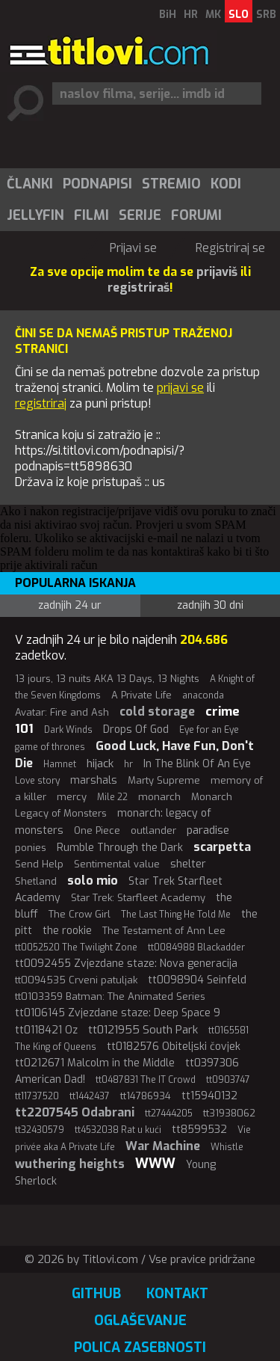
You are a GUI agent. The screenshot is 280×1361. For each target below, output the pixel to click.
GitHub (96, 1294)
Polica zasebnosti (140, 1348)
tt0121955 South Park (143, 1029)
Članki (30, 184)
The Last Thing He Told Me (176, 915)
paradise (208, 830)
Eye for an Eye (209, 730)
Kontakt (177, 1294)
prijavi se (180, 388)
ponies (30, 847)
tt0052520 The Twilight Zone (76, 947)
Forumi (196, 215)
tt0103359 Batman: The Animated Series (110, 996)
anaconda (203, 695)
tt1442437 (89, 1096)
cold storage (157, 711)
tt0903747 (228, 1080)
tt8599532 (199, 1129)
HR (191, 14)
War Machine (162, 1146)
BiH (167, 14)
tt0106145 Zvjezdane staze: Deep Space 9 (117, 1013)
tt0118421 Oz (46, 1030)
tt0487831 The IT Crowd (146, 1080)
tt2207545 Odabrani (74, 1112)
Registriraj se (230, 248)
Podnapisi (97, 184)
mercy (72, 796)
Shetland (36, 881)
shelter (188, 864)
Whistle (227, 1147)
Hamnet (59, 764)
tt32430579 (39, 1130)
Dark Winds (68, 730)
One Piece (97, 830)
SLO (238, 14)
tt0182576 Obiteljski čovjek (173, 1046)
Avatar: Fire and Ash (62, 712)
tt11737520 (37, 1096)
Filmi (91, 215)
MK (213, 14)
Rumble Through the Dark (120, 848)
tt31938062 (229, 1113)
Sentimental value (117, 864)
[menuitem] (29, 184)
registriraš (138, 287)
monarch (159, 796)
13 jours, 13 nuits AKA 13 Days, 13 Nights (107, 678)
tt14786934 (145, 1096)
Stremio (171, 184)
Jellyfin (35, 215)
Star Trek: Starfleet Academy (138, 897)
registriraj (40, 403)
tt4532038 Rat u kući (118, 1130)
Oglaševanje (140, 1321)
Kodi (226, 184)
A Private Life (141, 695)
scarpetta (222, 847)
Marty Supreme (164, 780)
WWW (155, 1164)
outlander (153, 830)
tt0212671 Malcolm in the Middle (95, 1063)
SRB (266, 14)
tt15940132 (209, 1096)
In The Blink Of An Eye (197, 764)
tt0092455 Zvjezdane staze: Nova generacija (126, 963)
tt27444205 (169, 1113)
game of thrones (50, 747)
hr (128, 764)
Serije (140, 215)
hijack (100, 763)
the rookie (67, 931)
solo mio (92, 880)
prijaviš (216, 272)
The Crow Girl (80, 914)
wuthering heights (70, 1164)
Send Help (39, 864)
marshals (93, 780)
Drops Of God (136, 729)
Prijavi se (133, 248)
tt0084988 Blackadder (196, 947)
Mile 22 (112, 797)
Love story (37, 781)
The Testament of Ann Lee (163, 930)
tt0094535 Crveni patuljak (76, 980)
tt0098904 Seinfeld (197, 980)
